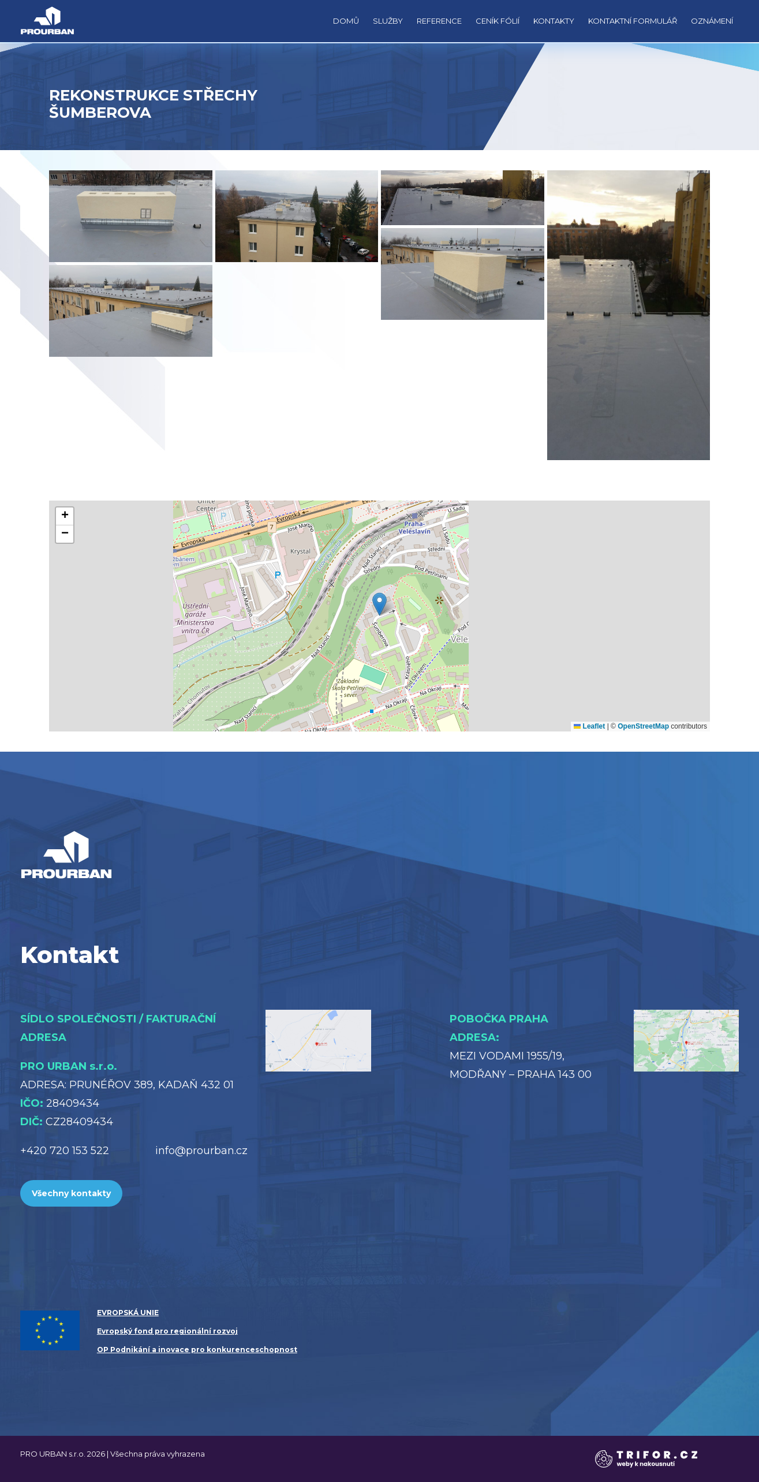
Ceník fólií (497, 20)
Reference (439, 20)
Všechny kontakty (71, 1193)
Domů (346, 20)
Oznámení (712, 20)
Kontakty (553, 20)
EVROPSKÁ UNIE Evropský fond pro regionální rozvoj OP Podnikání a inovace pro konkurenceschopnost (197, 1331)
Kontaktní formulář (632, 20)
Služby (388, 20)
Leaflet (589, 726)
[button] (379, 604)
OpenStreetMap (643, 726)
